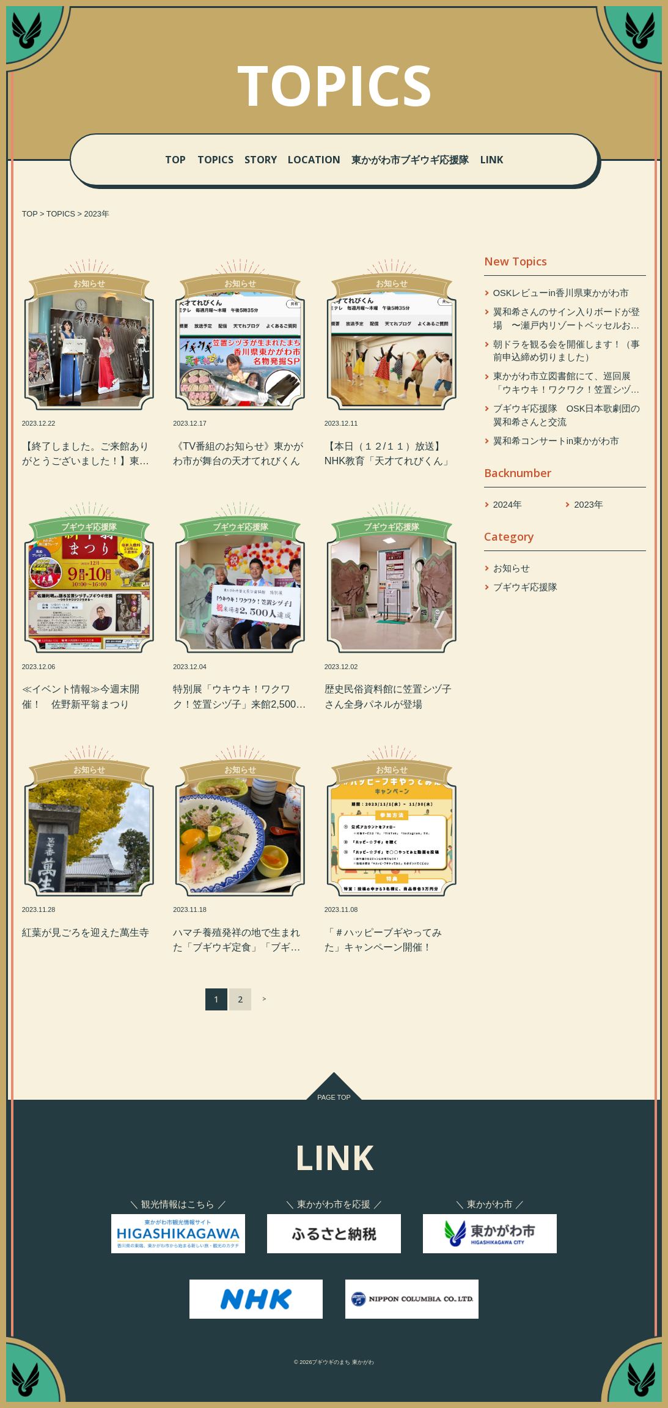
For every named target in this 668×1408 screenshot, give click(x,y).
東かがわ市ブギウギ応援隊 (410, 159)
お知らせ (511, 568)
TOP (175, 159)
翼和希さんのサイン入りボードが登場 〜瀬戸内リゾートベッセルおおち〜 (566, 320)
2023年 (588, 504)
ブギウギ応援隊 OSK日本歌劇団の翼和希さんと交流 (566, 415)
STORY (260, 159)
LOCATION (314, 159)
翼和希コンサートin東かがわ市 (556, 441)
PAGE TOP (334, 1097)
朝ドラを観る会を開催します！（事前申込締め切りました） (566, 351)
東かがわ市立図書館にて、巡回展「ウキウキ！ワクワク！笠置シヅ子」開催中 (562, 384)
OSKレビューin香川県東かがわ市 (561, 293)
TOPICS (215, 159)
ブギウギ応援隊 (525, 587)
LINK (491, 159)
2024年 (507, 504)
